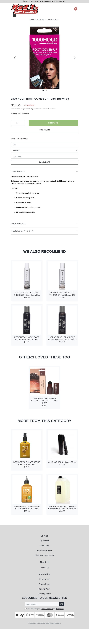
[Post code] (44, 156)
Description (18, 171)
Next (74, 57)
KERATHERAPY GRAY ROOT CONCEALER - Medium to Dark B (62, 338)
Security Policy (44, 594)
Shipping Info (18, 224)
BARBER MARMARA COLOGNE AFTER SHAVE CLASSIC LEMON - (62, 507)
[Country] (44, 150)
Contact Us (44, 567)
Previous (14, 57)
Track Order (44, 546)
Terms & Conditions (47, 609)
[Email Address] (42, 604)
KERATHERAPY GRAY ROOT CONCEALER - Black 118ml (26, 338)
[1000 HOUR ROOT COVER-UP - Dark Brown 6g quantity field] (18, 123)
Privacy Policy (44, 584)
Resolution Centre (44, 550)
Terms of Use (44, 579)
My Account (44, 541)
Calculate (44, 162)
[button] (44, 130)
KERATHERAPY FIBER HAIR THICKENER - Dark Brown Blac (27, 294)
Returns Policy (44, 589)
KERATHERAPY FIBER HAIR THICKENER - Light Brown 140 (62, 294)
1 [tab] (43, 90)
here (37, 109)
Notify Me (53, 123)
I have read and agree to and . (44, 609)
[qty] (44, 144)
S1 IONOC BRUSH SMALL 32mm (62, 462)
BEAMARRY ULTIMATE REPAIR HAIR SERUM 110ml (26, 463)
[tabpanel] (44, 58)
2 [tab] (45, 90)
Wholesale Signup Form (44, 555)
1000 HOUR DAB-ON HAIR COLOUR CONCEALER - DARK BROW (44, 400)
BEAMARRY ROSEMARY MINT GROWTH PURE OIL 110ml (27, 507)
